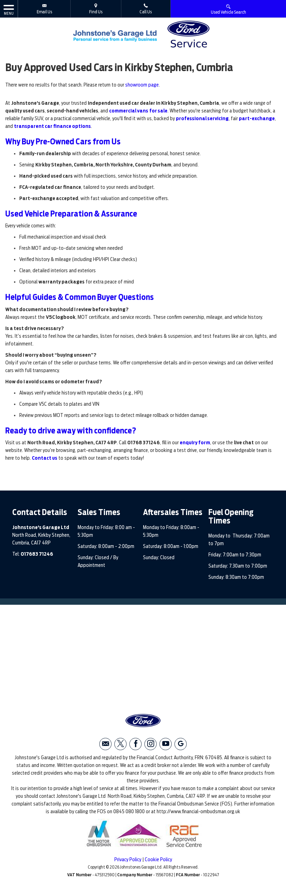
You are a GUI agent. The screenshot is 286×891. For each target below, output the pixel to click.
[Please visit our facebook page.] (135, 744)
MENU (8, 9)
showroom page (142, 85)
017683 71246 (37, 554)
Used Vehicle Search (228, 9)
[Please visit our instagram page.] (150, 744)
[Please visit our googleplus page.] (180, 744)
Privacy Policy (127, 859)
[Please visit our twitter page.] (120, 744)
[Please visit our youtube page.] (165, 744)
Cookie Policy (158, 859)
